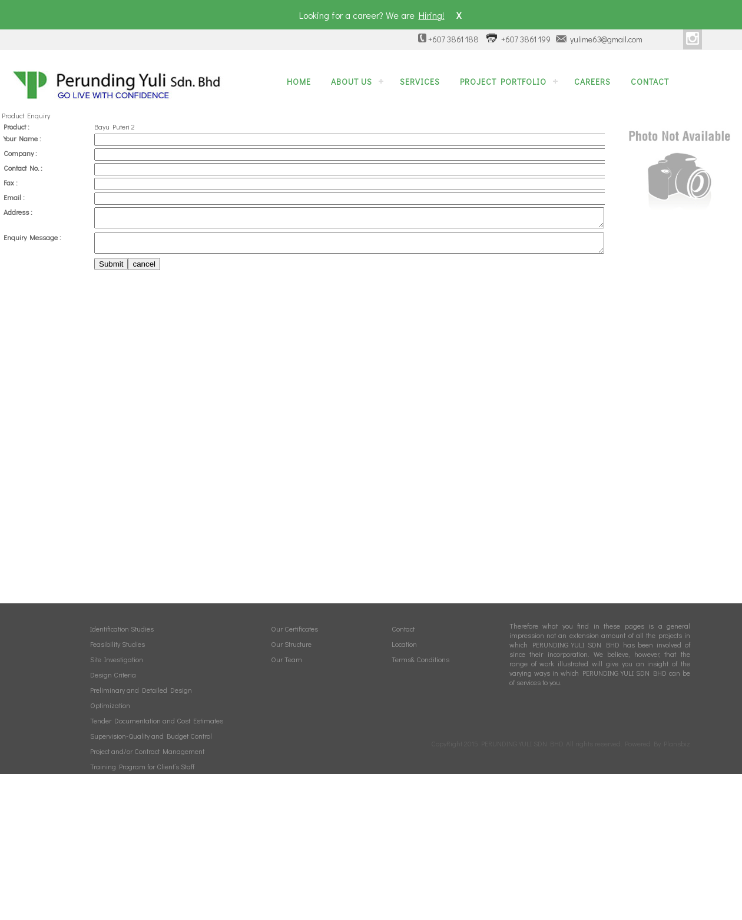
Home (299, 81)
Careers (592, 81)
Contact (650, 81)
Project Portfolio (503, 81)
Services (420, 81)
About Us (351, 81)
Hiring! (432, 15)
